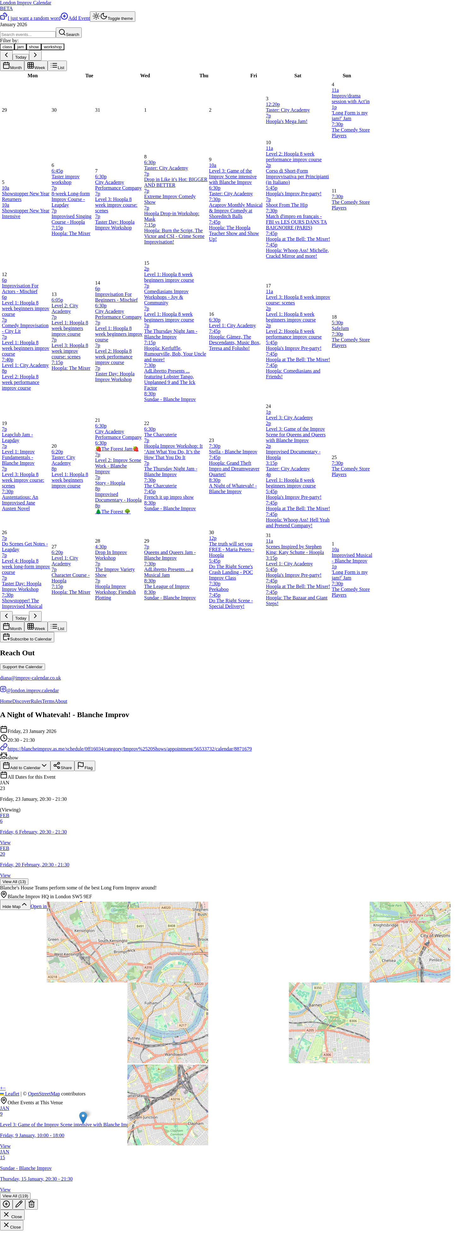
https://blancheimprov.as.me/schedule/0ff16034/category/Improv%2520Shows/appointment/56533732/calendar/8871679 (126, 749)
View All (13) (14, 881)
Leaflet (9, 1093)
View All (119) (15, 1196)
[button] (237, 796)
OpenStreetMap (44, 1093)
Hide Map (15, 904)
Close (12, 1215)
